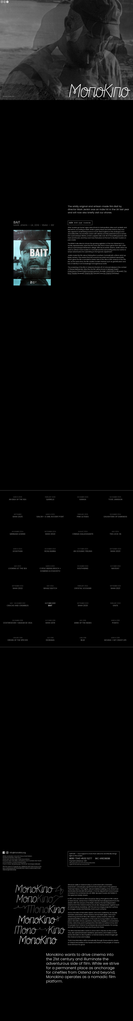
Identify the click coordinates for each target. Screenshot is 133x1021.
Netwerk (110, 269)
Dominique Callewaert (34, 864)
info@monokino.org (18, 852)
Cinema (111, 271)
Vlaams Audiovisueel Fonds (32, 868)
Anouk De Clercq (94, 899)
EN (7, 2)
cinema (72, 271)
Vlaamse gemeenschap (9, 869)
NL (1, 2)
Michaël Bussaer (16, 864)
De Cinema (107, 273)
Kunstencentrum (91, 271)
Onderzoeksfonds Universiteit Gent (15, 868)
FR (4, 2)
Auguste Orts (17, 866)
